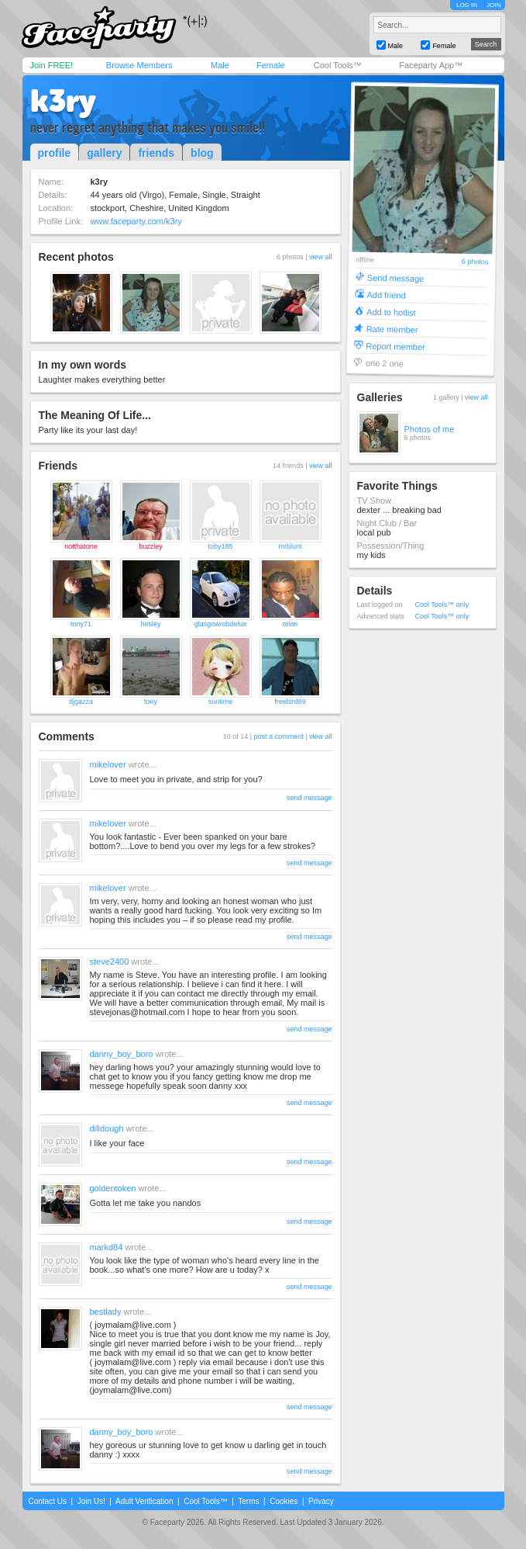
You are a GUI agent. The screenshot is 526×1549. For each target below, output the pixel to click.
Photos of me (429, 429)
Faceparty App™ (430, 65)
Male (220, 65)
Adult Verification (144, 1501)
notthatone (81, 546)
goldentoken (113, 1188)
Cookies (283, 1501)
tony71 (80, 624)
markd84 (106, 1247)
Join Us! (91, 1501)
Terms (248, 1501)
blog (202, 153)
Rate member (392, 329)
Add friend (385, 294)
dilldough (107, 1128)
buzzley (151, 546)
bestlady (106, 1311)
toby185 (220, 546)
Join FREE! (52, 65)
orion (289, 624)
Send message (395, 277)
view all (320, 257)
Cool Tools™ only (442, 604)
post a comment (279, 736)
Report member (395, 346)
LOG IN (466, 5)
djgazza (81, 701)
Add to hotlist (391, 312)
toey (150, 701)
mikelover (108, 764)
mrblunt (289, 546)
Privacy (321, 1501)
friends (156, 153)
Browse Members (139, 65)
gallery (104, 153)
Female (270, 65)
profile (54, 153)
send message (309, 798)
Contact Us (48, 1501)
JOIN (493, 5)
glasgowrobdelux (220, 624)
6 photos (474, 262)
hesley (150, 624)
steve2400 (109, 961)
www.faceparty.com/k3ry (135, 221)
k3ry (63, 101)
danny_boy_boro (121, 1054)
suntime (220, 701)
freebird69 (290, 701)
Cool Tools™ (338, 65)
